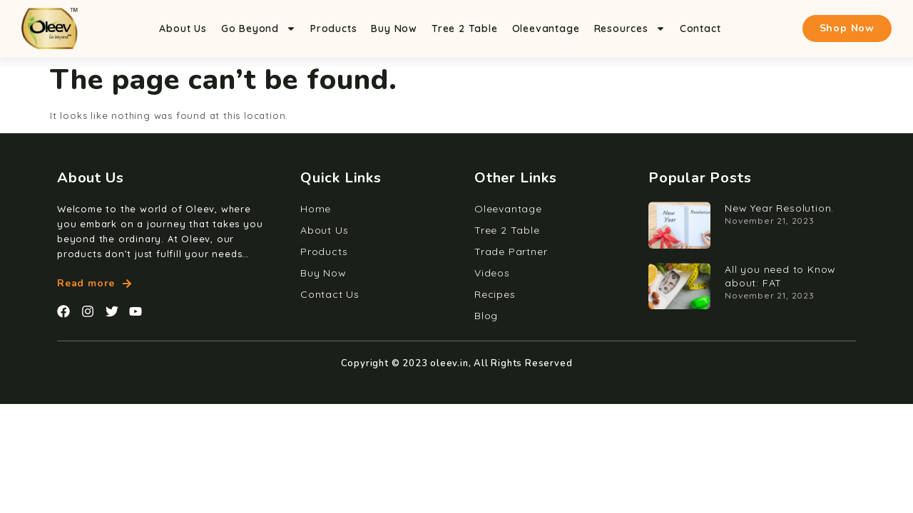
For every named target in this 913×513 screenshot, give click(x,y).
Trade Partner (510, 251)
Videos (492, 272)
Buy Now (394, 28)
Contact (700, 28)
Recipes (495, 294)
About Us (182, 28)
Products (333, 28)
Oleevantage (546, 28)
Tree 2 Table (465, 28)
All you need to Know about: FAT (780, 276)
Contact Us (329, 294)
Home (315, 208)
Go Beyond (258, 28)
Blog (486, 315)
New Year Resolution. (779, 208)
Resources (629, 28)
